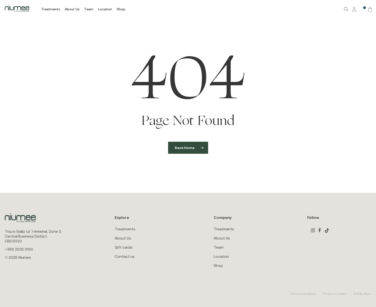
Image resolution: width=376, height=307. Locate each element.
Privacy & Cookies (335, 293)
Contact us (124, 256)
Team (218, 247)
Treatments (125, 229)
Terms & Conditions (303, 293)
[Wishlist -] (362, 9)
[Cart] (369, 9)
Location (221, 256)
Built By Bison (362, 293)
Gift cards (123, 247)
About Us (123, 238)
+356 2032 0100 (19, 249)
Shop (218, 265)
